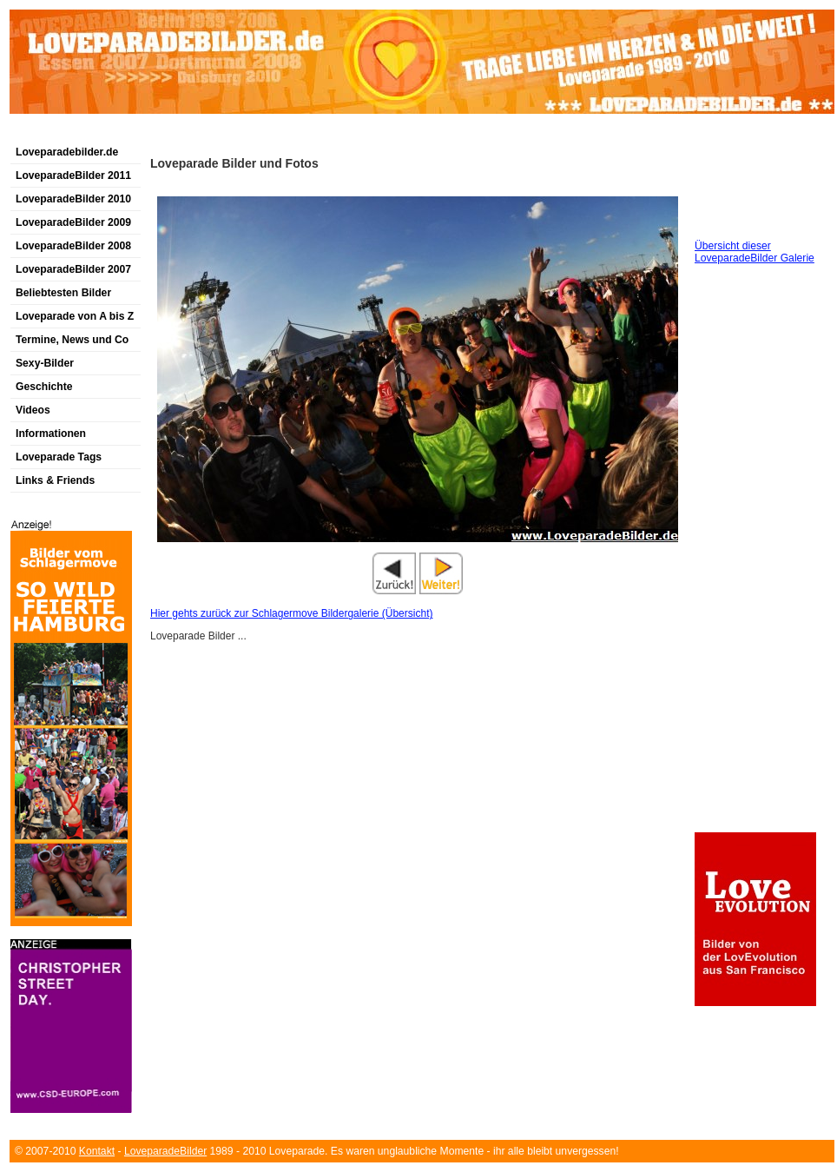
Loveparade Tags (59, 457)
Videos (33, 410)
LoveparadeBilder (165, 1151)
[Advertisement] (213, 133)
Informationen (51, 433)
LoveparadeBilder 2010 (73, 199)
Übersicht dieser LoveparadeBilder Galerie (754, 252)
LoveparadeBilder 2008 (73, 246)
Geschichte (44, 387)
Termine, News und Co (72, 340)
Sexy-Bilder (45, 363)
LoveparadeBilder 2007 (73, 269)
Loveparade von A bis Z (75, 316)
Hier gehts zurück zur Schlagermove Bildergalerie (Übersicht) (291, 613)
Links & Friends (55, 480)
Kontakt (97, 1151)
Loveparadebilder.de (67, 152)
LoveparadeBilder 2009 (73, 222)
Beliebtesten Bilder (63, 293)
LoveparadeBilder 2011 (73, 175)
